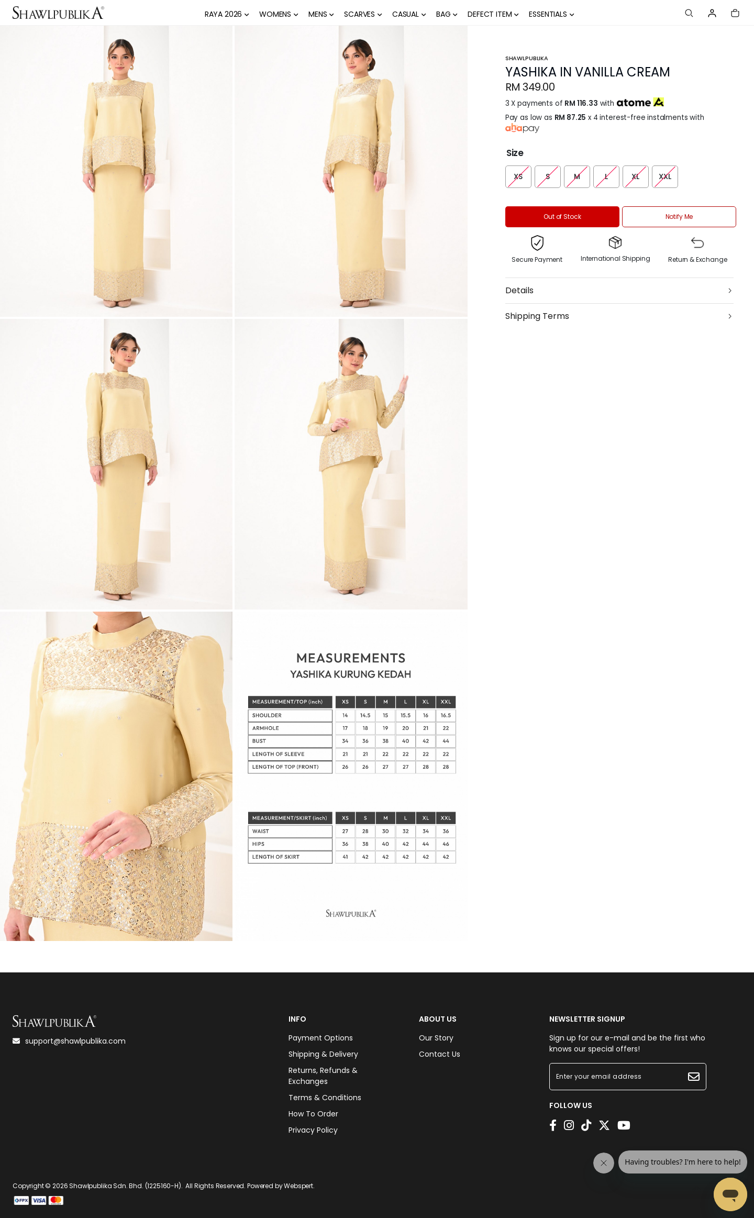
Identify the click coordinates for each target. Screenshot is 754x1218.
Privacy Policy (313, 1130)
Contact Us (439, 1054)
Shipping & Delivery (323, 1054)
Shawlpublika (526, 58)
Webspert (298, 1185)
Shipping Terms (537, 316)
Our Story (436, 1038)
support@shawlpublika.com (69, 1041)
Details (519, 290)
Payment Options (321, 1038)
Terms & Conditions (325, 1097)
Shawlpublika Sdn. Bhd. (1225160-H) (125, 1185)
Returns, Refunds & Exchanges (323, 1076)
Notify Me (679, 216)
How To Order (313, 1114)
